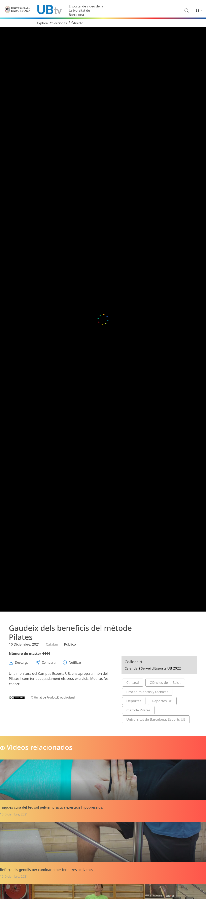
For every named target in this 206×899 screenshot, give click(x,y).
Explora (42, 23)
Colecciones (58, 23)
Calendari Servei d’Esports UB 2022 (153, 668)
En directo (76, 23)
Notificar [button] (72, 662)
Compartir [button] (46, 662)
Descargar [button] (19, 662)
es (198, 10)
